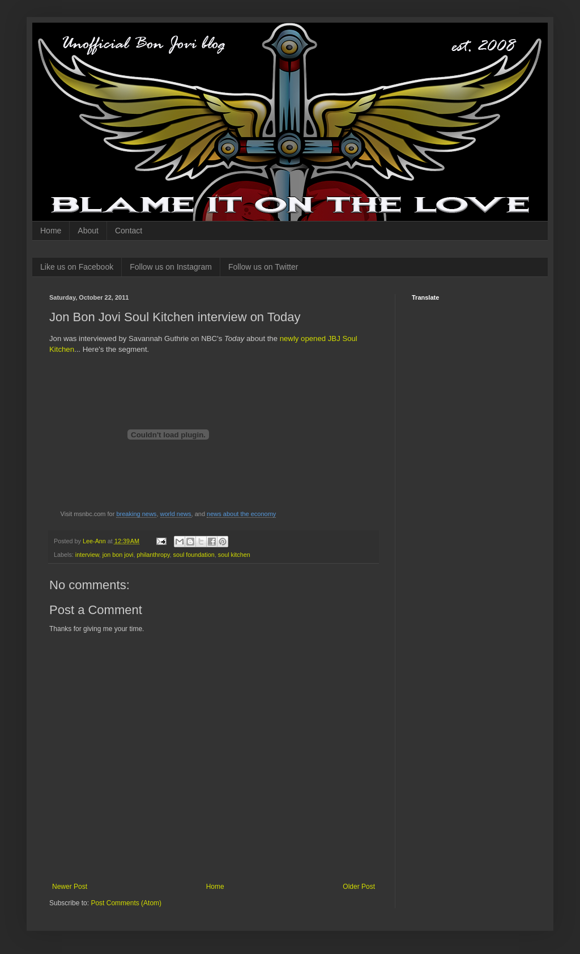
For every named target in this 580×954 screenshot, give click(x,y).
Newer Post (69, 887)
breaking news (136, 513)
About (88, 230)
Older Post (359, 887)
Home (50, 230)
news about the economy (241, 513)
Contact (128, 230)
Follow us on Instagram (171, 266)
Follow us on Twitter (263, 266)
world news (175, 513)
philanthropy (153, 554)
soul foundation (194, 554)
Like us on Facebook (76, 266)
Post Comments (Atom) (126, 903)
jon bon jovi (118, 554)
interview (87, 554)
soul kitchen (234, 554)
